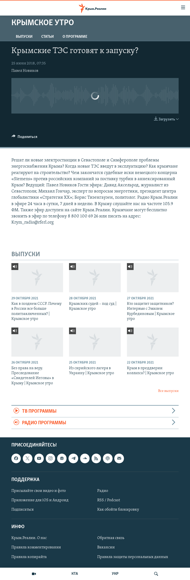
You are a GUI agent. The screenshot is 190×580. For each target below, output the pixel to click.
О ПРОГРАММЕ (75, 37)
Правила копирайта (29, 557)
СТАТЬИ (47, 37)
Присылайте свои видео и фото (38, 491)
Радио (102, 491)
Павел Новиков (24, 71)
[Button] (24, 138)
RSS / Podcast (108, 500)
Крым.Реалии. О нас (29, 538)
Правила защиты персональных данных (132, 557)
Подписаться (22, 510)
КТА (74, 574)
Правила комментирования (36, 548)
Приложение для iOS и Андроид (40, 500)
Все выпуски (168, 391)
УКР (115, 574)
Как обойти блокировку (118, 510)
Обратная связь (110, 538)
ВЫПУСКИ (24, 37)
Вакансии (106, 548)
